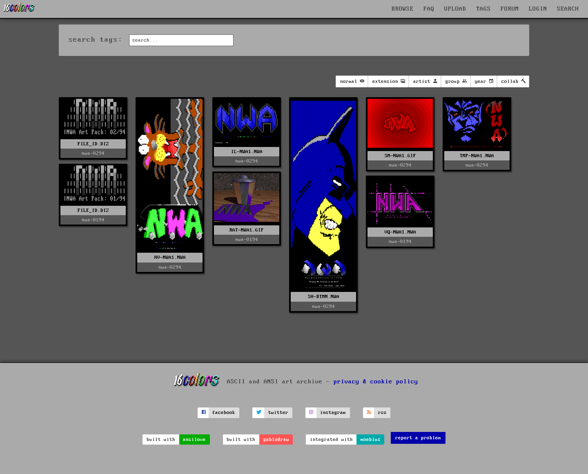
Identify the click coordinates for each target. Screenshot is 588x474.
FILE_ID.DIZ (93, 144)
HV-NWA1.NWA (170, 257)
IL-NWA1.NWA (247, 151)
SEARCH (568, 9)
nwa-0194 (93, 220)
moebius (371, 439)
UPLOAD (455, 9)
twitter (278, 412)
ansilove (194, 439)
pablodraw (276, 439)
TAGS (483, 9)
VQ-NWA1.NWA (400, 232)
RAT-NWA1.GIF (246, 230)
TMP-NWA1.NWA (477, 155)
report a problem (418, 438)
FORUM (510, 9)
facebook (223, 412)
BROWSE (403, 9)
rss (382, 412)
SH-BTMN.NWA (323, 296)
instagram (333, 412)
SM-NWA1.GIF (400, 155)
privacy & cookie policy (376, 381)
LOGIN (538, 9)
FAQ (428, 9)
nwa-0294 (93, 153)
